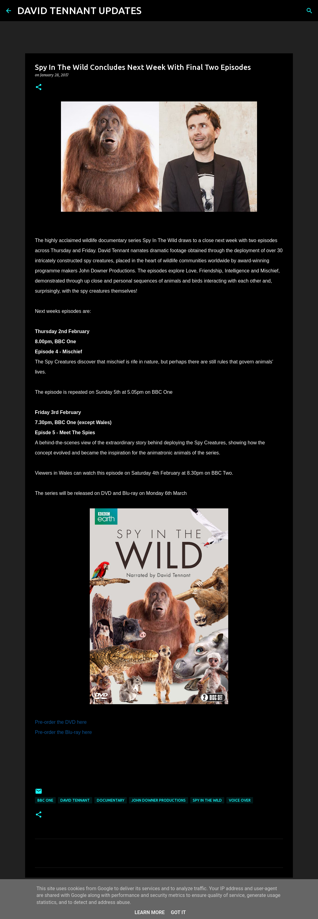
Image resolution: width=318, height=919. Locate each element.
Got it (178, 912)
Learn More (149, 912)
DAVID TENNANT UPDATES (79, 10)
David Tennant (75, 800)
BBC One (45, 800)
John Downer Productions (158, 800)
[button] (38, 87)
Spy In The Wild (207, 800)
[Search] (150, 10)
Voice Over (240, 800)
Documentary (110, 800)
